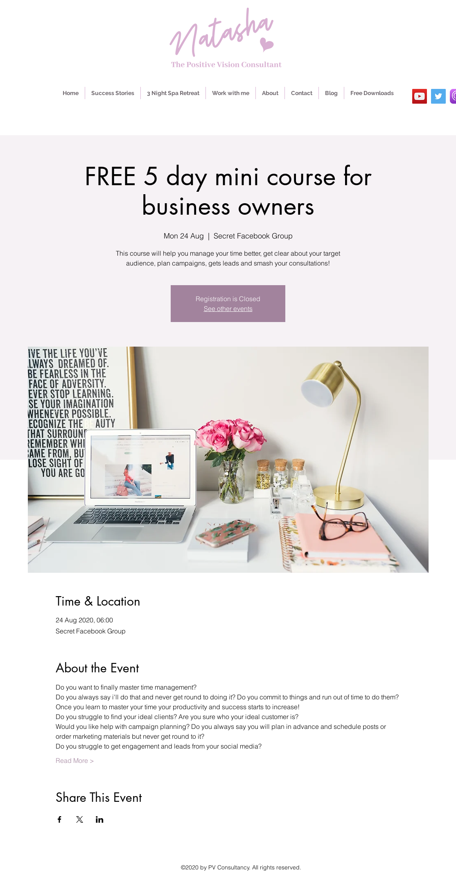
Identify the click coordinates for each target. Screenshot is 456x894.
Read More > (75, 760)
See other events (228, 308)
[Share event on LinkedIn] (100, 819)
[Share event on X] (80, 819)
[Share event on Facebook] (59, 819)
